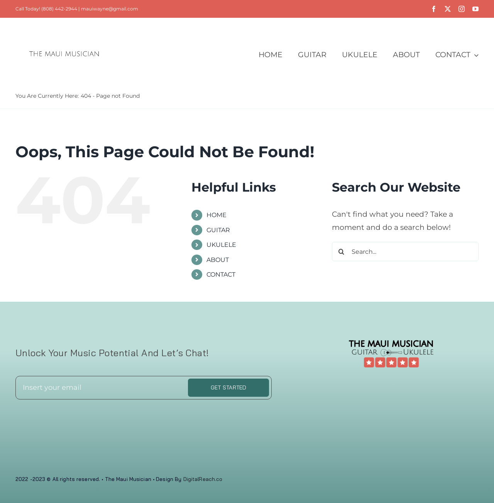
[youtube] (475, 9)
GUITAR (218, 230)
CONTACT (220, 274)
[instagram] (461, 9)
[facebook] (434, 9)
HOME (216, 215)
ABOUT (217, 259)
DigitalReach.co (203, 479)
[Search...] (405, 251)
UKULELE (221, 244)
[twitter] (448, 9)
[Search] (341, 251)
